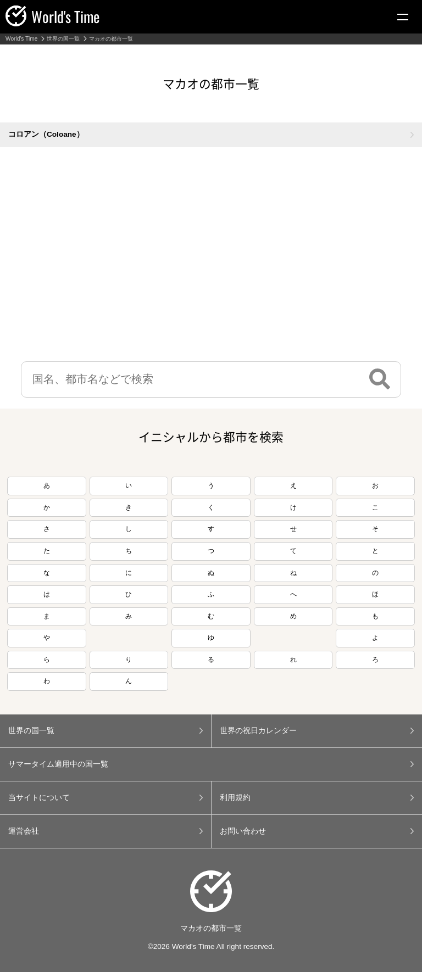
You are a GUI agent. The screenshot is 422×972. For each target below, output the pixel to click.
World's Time (21, 39)
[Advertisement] (211, 257)
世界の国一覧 (63, 39)
